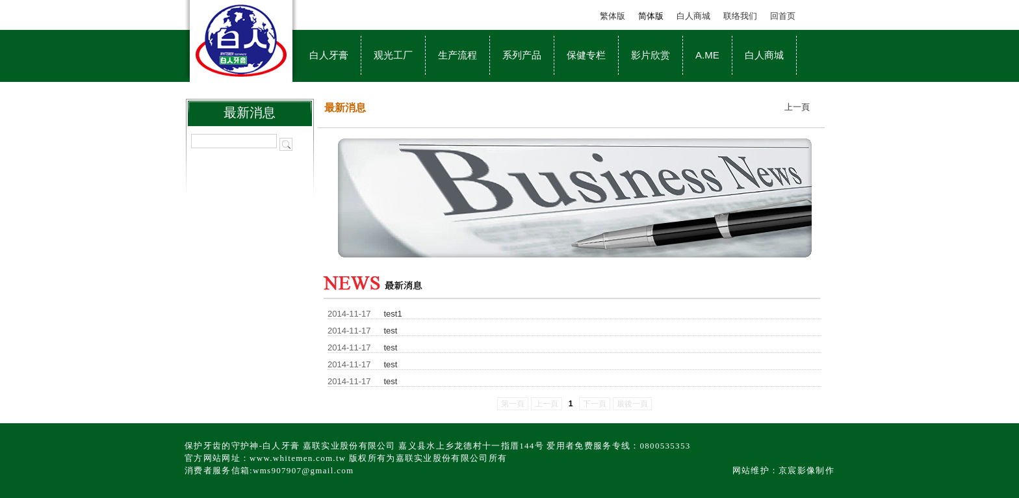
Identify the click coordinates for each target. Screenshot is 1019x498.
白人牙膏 (328, 54)
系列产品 (521, 54)
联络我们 (740, 16)
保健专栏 (586, 54)
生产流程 (457, 54)
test (391, 330)
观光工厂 (393, 54)
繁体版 (612, 16)
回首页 (782, 16)
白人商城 (693, 16)
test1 (393, 314)
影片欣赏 (650, 54)
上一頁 (797, 107)
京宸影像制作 (806, 470)
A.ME (707, 54)
